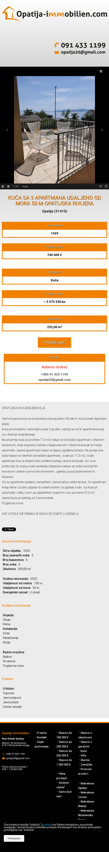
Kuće (84, 751)
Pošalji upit (54, 342)
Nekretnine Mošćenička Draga (86, 815)
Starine (85, 760)
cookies (46, 824)
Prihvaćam (14, 838)
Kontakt (41, 737)
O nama (42, 732)
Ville (83, 755)
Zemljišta (86, 764)
